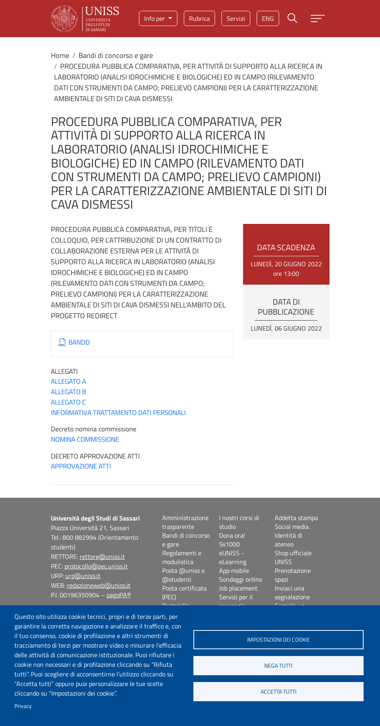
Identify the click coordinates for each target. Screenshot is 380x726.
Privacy (23, 706)
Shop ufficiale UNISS (293, 557)
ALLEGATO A (68, 381)
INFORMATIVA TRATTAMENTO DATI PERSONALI (118, 412)
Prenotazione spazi (293, 575)
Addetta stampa (296, 517)
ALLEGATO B (68, 392)
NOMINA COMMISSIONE (85, 439)
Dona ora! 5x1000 (232, 539)
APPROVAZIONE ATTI (81, 466)
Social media (292, 526)
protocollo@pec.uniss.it (96, 566)
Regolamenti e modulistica (181, 557)
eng (268, 18)
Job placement (238, 588)
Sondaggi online (240, 579)
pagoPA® (119, 595)
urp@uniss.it (83, 575)
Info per (155, 18)
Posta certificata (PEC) (184, 592)
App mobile (234, 570)
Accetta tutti (278, 692)
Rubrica (199, 18)
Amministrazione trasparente (185, 522)
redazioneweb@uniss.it (99, 585)
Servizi (236, 18)
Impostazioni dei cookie (278, 640)
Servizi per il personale (236, 601)
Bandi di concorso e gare (115, 55)
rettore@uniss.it (102, 556)
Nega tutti (278, 666)
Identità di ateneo (288, 539)
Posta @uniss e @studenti (183, 575)
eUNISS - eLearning (232, 557)
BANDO (79, 342)
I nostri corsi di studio (239, 522)
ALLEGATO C (68, 402)
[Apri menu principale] (318, 18)
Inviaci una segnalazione (292, 592)
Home (60, 55)
